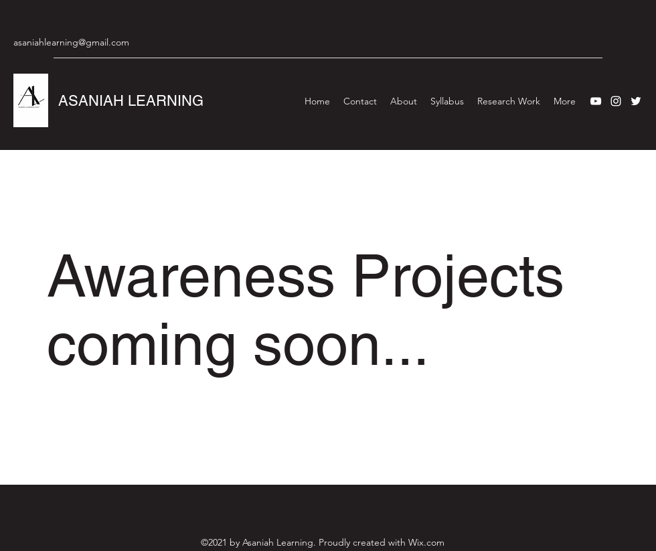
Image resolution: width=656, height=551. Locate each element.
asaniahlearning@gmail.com (71, 42)
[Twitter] (636, 101)
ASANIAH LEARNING (130, 100)
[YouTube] (595, 101)
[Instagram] (616, 101)
